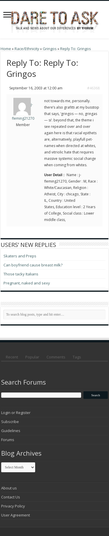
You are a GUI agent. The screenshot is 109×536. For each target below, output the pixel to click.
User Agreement (15, 515)
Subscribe (10, 421)
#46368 (93, 88)
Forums (7, 439)
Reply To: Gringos (75, 48)
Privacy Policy (13, 506)
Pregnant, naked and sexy (26, 283)
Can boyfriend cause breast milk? (32, 265)
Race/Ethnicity (27, 48)
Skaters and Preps (19, 256)
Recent (12, 357)
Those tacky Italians (20, 274)
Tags (77, 357)
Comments (56, 357)
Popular (32, 357)
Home (6, 48)
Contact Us (10, 497)
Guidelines (10, 430)
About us (9, 488)
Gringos (50, 48)
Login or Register (16, 412)
